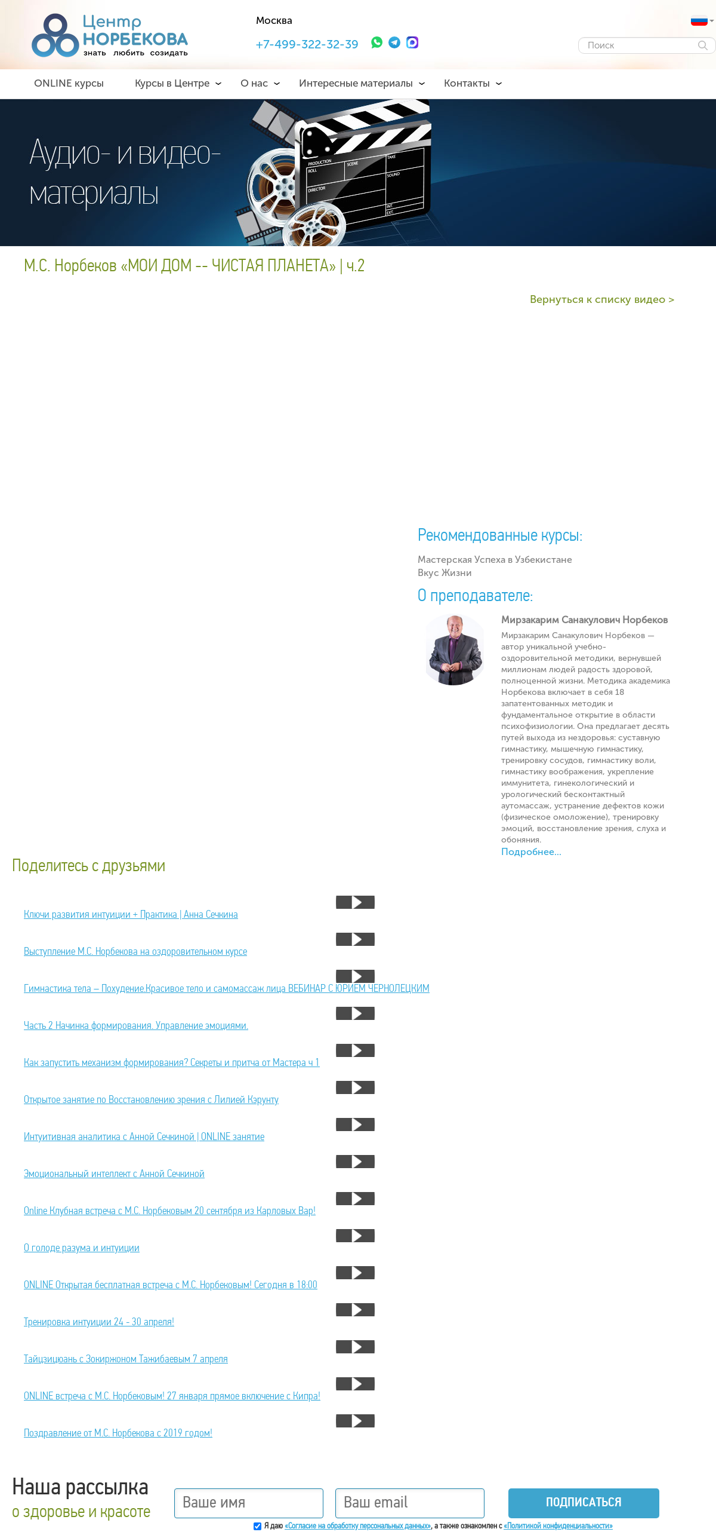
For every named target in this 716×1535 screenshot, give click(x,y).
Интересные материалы (356, 83)
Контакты (467, 83)
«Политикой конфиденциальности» (558, 1526)
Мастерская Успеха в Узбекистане (495, 559)
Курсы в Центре (172, 83)
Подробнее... (531, 851)
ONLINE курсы (69, 83)
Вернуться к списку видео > (602, 299)
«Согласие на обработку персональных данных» (358, 1526)
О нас (254, 83)
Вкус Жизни (445, 572)
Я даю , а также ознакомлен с (438, 1526)
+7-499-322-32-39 (307, 44)
